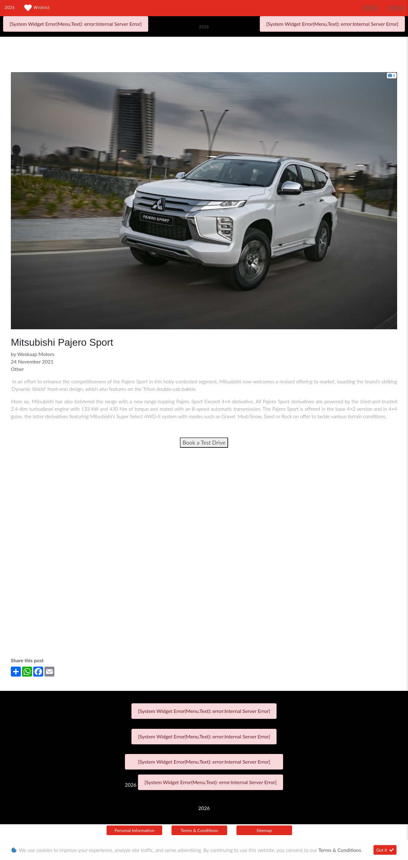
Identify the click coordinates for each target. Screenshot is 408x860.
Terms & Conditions (199, 830)
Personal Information (134, 830)
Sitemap (264, 830)
